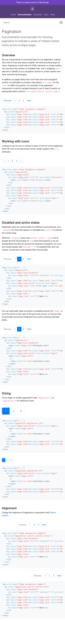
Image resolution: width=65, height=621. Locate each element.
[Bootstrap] (32, 9)
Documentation (25, 14)
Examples (37, 14)
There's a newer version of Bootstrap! (32, 2)
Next (29, 100)
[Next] (21, 161)
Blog (53, 14)
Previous (7, 100)
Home (13, 14)
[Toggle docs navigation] (61, 22)
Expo (46, 14)
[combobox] (29, 22)
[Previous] (4, 161)
